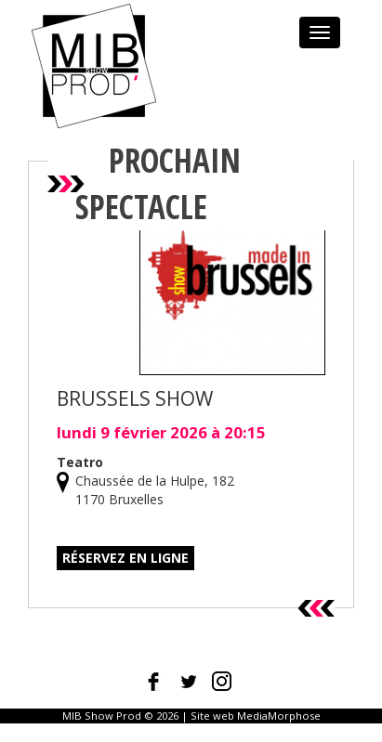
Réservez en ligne (125, 557)
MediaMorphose (279, 715)
